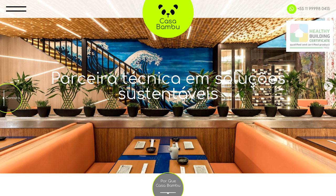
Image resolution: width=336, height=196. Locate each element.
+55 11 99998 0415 (306, 9)
